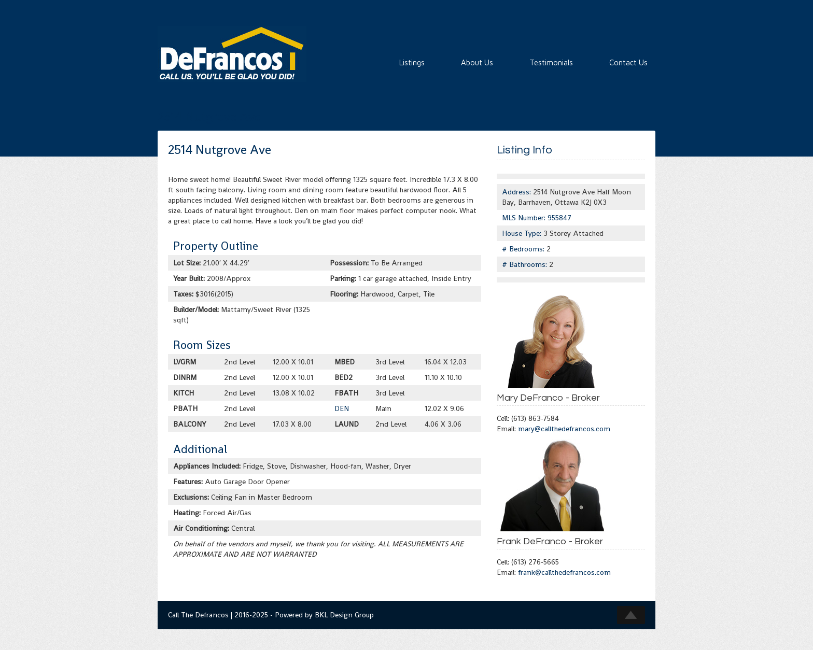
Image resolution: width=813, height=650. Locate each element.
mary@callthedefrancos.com (564, 428)
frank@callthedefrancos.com (564, 572)
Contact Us (628, 62)
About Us (477, 62)
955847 (559, 217)
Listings (412, 62)
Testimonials (551, 62)
